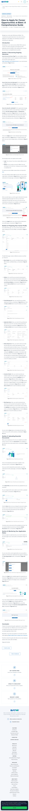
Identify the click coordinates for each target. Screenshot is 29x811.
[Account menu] (25, 1)
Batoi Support (6, 13)
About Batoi (14, 779)
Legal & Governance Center (14, 792)
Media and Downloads (14, 776)
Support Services (14, 739)
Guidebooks (3, 16)
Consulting (14, 737)
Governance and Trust (14, 733)
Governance (18, 804)
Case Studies (14, 767)
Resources (14, 762)
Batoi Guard (14, 749)
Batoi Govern (14, 745)
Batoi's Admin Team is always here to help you (17, 635)
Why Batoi (14, 771)
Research (14, 794)
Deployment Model (14, 734)
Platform (14, 728)
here (3, 172)
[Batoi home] (14, 710)
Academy (14, 795)
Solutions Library (14, 772)
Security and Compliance (14, 790)
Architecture (14, 729)
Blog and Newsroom (14, 764)
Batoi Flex (14, 750)
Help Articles (14, 769)
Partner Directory (14, 759)
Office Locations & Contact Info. (16, 719)
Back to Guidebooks (15, 653)
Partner (14, 756)
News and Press (14, 784)
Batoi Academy (9, 16)
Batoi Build (14, 747)
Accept (14, 807)
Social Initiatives (14, 787)
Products (14, 743)
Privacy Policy (21, 803)
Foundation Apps (14, 731)
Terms (8, 804)
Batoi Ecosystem (14, 780)
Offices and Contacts (14, 782)
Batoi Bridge (14, 752)
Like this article (7, 648)
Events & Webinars (14, 774)
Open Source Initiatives (14, 789)
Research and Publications (14, 766)
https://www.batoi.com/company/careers (10, 61)
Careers (14, 785)
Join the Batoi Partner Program (14, 757)
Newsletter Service (15, 721)
